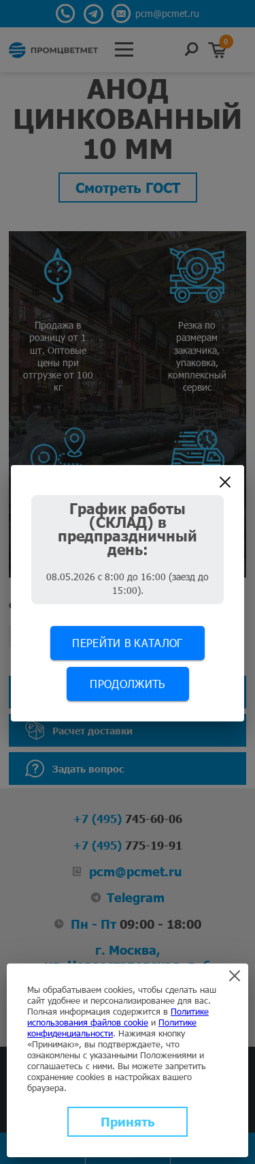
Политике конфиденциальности (112, 1028)
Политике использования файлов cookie (118, 1017)
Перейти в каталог (127, 642)
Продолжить (127, 683)
